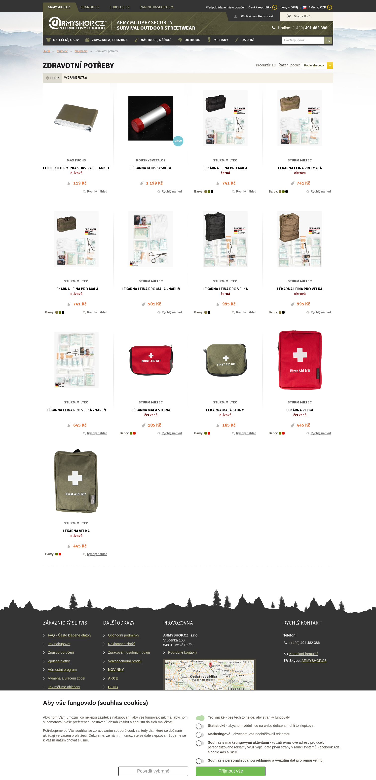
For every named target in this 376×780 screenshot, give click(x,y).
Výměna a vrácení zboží (66, 678)
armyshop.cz (59, 7)
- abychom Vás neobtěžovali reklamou (249, 734)
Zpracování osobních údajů (129, 652)
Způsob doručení (61, 652)
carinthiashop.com (157, 7)
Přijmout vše (230, 771)
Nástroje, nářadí (152, 40)
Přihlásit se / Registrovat (257, 16)
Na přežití (81, 51)
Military (217, 40)
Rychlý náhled (94, 191)
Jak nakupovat (59, 644)
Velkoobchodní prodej (125, 661)
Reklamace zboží (121, 644)
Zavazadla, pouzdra (106, 40)
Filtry (52, 78)
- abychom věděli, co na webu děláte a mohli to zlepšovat (261, 726)
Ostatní (244, 40)
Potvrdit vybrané (153, 771)
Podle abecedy (314, 65)
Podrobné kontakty (182, 652)
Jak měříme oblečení (64, 687)
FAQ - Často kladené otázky (69, 635)
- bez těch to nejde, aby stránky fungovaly (249, 717)
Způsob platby (59, 661)
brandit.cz (90, 7)
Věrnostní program (62, 670)
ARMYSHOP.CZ (314, 661)
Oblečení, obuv (62, 40)
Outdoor (188, 40)
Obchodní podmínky (123, 635)
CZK (326, 7)
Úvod (46, 51)
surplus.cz (120, 7)
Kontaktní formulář (303, 654)
